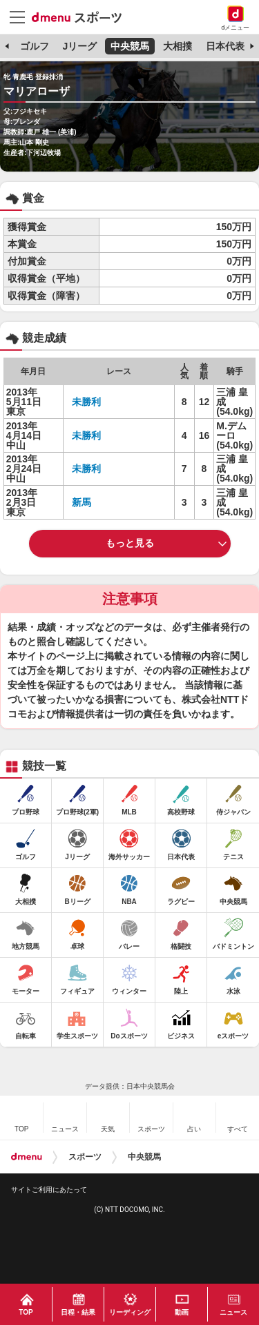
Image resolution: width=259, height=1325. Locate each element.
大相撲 (177, 46)
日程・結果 (78, 1312)
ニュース (233, 1312)
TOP (25, 1312)
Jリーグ (79, 46)
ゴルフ (34, 46)
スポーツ (85, 1157)
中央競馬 (130, 46)
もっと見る (130, 542)
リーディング (130, 1312)
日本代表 (225, 46)
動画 (182, 1312)
